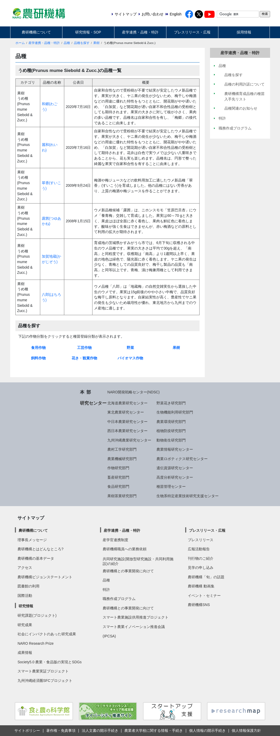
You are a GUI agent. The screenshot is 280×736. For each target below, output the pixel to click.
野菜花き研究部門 (171, 403)
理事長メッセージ (32, 540)
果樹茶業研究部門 (122, 496)
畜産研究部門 (118, 477)
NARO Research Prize (36, 643)
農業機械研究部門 (122, 459)
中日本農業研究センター (127, 422)
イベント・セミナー (204, 595)
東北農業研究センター (125, 412)
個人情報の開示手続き (207, 730)
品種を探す (82, 42)
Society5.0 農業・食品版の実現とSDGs (49, 662)
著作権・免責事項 (60, 730)
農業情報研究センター (174, 449)
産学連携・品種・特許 (140, 32)
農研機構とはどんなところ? (40, 549)
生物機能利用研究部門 (174, 412)
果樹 (96, 42)
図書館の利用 (28, 586)
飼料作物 (38, 358)
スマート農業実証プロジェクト (43, 671)
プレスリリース (200, 540)
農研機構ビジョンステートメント (45, 577)
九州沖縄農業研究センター (129, 440)
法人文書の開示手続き (100, 730)
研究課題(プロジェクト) (37, 615)
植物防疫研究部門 (171, 431)
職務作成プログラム (119, 599)
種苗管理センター (171, 486)
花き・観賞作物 (84, 358)
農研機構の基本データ (36, 558)
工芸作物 (84, 348)
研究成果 (25, 625)
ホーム (20, 42)
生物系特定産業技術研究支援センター (187, 496)
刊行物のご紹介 (200, 558)
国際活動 (25, 595)
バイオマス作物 (130, 358)
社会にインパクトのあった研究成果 (47, 634)
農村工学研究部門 (122, 449)
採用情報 (244, 32)
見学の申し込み (200, 567)
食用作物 (38, 348)
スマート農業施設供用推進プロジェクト (135, 617)
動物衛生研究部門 (171, 440)
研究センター (93, 403)
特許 (106, 589)
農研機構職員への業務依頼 (125, 549)
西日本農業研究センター (127, 431)
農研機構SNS (199, 605)
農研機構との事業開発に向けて (128, 571)
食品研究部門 (118, 486)
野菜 (130, 348)
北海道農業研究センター (127, 403)
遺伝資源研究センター (174, 468)
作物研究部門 (118, 468)
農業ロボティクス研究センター (182, 459)
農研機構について (36, 32)
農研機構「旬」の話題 (206, 577)
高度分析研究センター (174, 477)
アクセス (25, 567)
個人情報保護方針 (246, 730)
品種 (67, 42)
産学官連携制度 (115, 540)
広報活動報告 (199, 549)
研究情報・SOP (88, 32)
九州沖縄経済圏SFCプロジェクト (45, 680)
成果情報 (25, 652)
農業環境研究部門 (171, 422)
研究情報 (26, 606)
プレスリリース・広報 (192, 32)
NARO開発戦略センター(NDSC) (133, 392)
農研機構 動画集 (201, 586)
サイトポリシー (27, 730)
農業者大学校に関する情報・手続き (153, 730)
